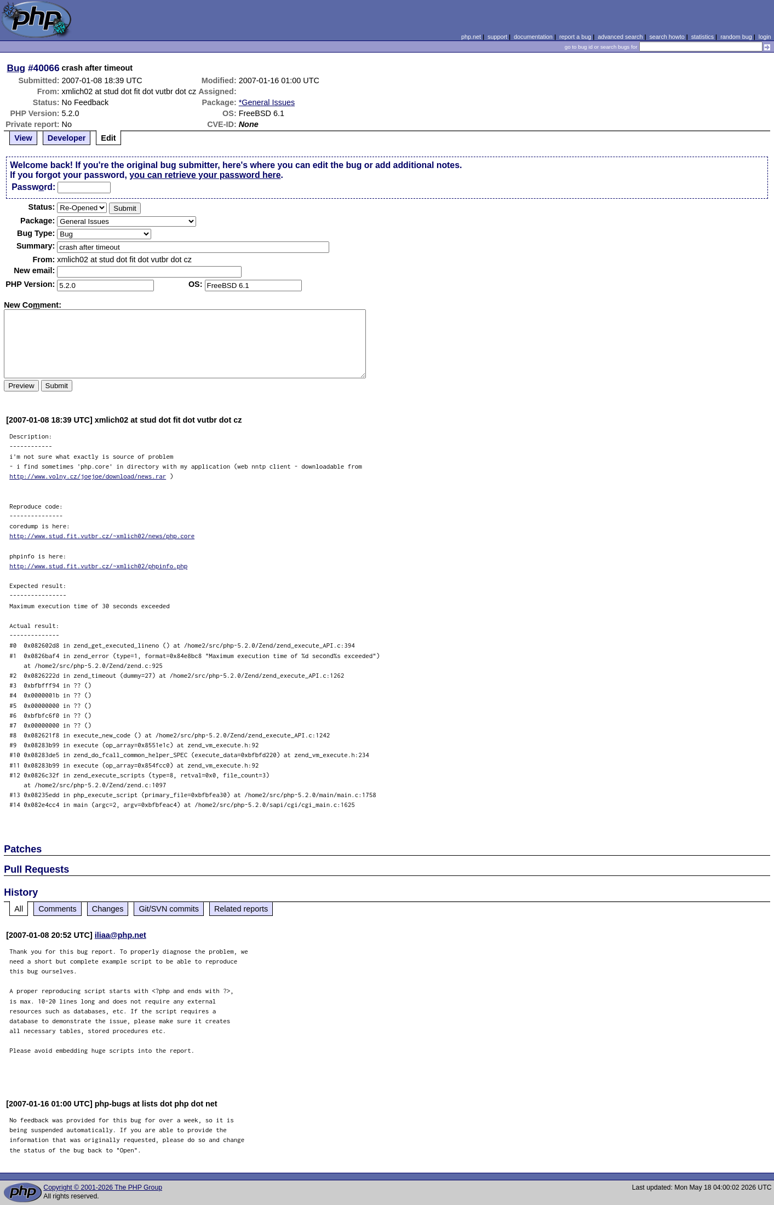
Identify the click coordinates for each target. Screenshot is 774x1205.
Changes (108, 908)
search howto (666, 36)
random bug (736, 36)
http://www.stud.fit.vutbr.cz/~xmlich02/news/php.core (101, 535)
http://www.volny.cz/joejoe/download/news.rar (87, 476)
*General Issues (267, 102)
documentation (533, 36)
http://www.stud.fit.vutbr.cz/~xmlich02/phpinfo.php (98, 565)
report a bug (575, 36)
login (765, 36)
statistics (702, 36)
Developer (67, 138)
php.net (471, 36)
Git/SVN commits (169, 908)
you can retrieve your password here (204, 175)
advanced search (620, 36)
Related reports (241, 908)
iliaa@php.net (120, 935)
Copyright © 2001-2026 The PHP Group (102, 1187)
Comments (57, 908)
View (23, 138)
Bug (16, 67)
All (18, 908)
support (497, 36)
